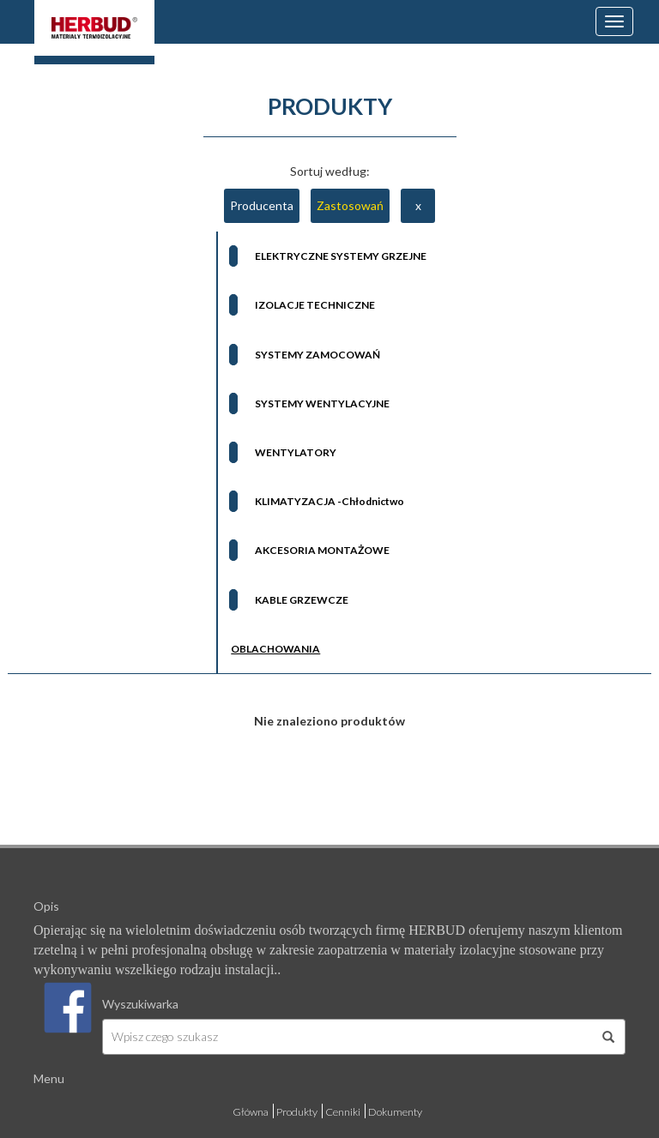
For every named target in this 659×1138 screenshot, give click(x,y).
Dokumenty (395, 1111)
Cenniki (342, 1111)
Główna (251, 1111)
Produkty (296, 1111)
